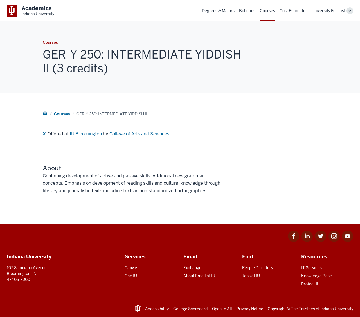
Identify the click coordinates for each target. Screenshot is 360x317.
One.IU (131, 275)
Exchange (192, 267)
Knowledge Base (316, 275)
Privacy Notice (250, 308)
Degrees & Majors (218, 10)
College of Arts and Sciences (139, 134)
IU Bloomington (86, 134)
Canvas (131, 267)
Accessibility (157, 308)
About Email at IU (199, 275)
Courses (267, 10)
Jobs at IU (251, 275)
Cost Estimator (293, 10)
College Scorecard (190, 308)
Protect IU (310, 284)
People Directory (257, 267)
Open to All (222, 308)
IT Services (311, 267)
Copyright (277, 308)
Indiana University (336, 308)
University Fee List (328, 10)
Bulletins (247, 10)
